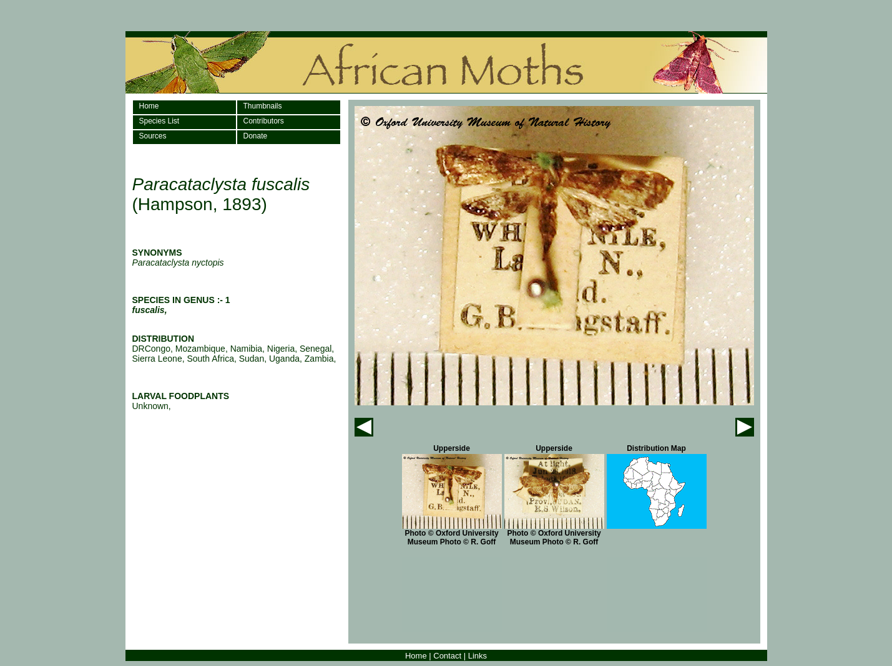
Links (477, 655)
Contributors (263, 121)
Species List (159, 121)
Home (149, 106)
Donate (255, 136)
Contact (447, 655)
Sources (153, 136)
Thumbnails (262, 106)
